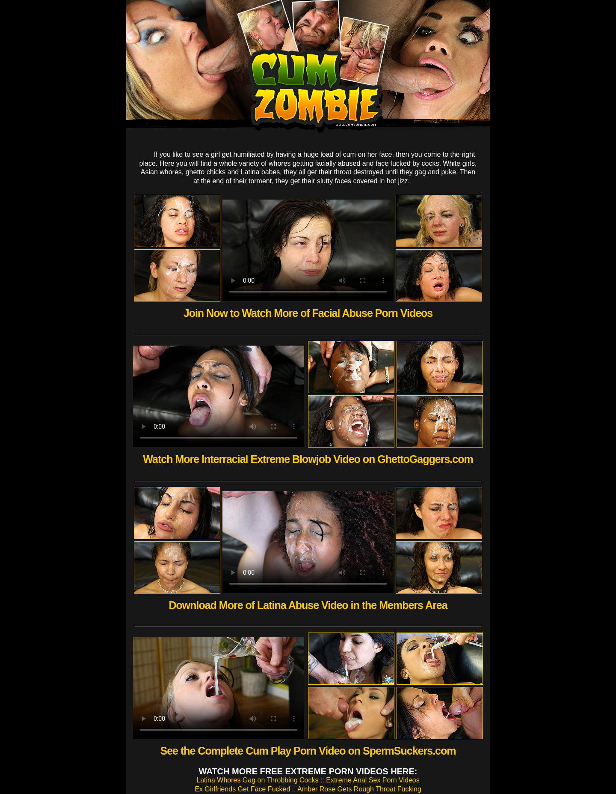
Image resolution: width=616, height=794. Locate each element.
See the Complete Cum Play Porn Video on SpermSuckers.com (308, 751)
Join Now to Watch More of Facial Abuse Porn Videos (308, 313)
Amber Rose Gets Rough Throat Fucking (359, 789)
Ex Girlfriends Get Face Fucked (242, 789)
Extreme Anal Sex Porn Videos (373, 780)
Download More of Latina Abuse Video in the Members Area (308, 605)
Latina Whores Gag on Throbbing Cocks (257, 780)
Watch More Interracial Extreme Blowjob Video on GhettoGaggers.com (308, 459)
